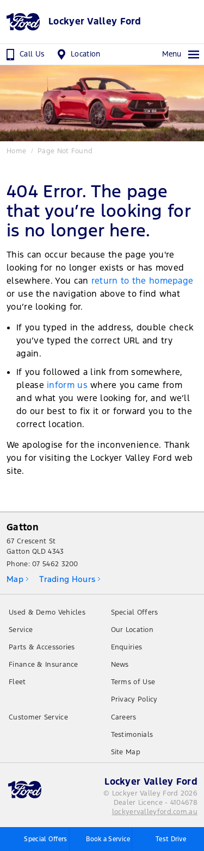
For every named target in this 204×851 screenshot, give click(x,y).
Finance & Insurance (43, 664)
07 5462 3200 (55, 564)
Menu (181, 54)
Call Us (24, 54)
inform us (67, 385)
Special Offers (134, 612)
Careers (124, 717)
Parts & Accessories (42, 647)
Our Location (132, 629)
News (120, 664)
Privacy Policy (134, 699)
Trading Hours (67, 579)
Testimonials (132, 734)
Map (15, 579)
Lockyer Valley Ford (94, 21)
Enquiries (127, 647)
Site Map (125, 752)
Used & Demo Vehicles (47, 612)
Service (21, 629)
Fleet (17, 682)
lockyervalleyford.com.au (154, 812)
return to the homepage (142, 280)
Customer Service (38, 717)
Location (77, 54)
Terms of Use (133, 682)
